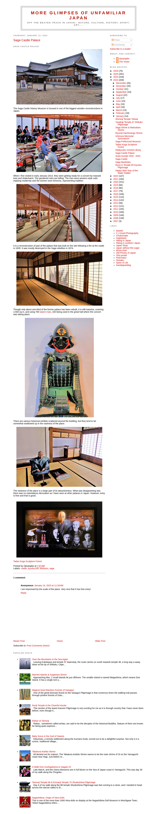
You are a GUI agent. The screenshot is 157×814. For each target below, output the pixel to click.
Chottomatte (122, 235)
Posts (116, 40)
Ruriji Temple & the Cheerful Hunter (49, 705)
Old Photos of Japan (126, 253)
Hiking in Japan (123, 240)
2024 (116, 77)
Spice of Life (122, 262)
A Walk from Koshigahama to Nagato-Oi (51, 767)
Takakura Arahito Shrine (44, 751)
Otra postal (121, 255)
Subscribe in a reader (120, 49)
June (118, 101)
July (118, 98)
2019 (116, 185)
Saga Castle (121, 159)
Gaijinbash (121, 238)
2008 (116, 218)
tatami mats (45, 312)
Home (60, 641)
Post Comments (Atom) (38, 645)
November (121, 86)
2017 (116, 191)
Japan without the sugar (127, 248)
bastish (119, 230)
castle (24, 568)
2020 (116, 182)
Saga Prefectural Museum (128, 141)
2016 (116, 194)
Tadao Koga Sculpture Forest (27, 561)
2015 (116, 197)
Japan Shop (122, 245)
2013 (116, 203)
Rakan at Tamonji (40, 721)
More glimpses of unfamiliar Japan (78, 15)
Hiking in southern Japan (128, 243)
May (118, 104)
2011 (116, 209)
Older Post (100, 641)
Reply (23, 593)
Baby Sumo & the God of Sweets (48, 736)
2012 (116, 206)
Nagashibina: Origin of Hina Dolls (48, 797)
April (118, 107)
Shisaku (120, 260)
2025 (116, 74)
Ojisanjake (124, 58)
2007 (116, 221)
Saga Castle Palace (26, 40)
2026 (116, 71)
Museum (44, 568)
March (119, 110)
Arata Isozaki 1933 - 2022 (127, 156)
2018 (116, 188)
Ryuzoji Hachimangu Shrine (128, 133)
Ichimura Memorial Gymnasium (124, 137)
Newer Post (19, 641)
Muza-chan (121, 250)
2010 (116, 212)
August (119, 95)
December (121, 83)
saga (51, 568)
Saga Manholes (123, 162)
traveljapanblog (123, 265)
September (121, 92)
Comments (118, 45)
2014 (116, 200)
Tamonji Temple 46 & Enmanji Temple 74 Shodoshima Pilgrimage (64, 782)
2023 (116, 80)
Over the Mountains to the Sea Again (50, 659)
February (120, 113)
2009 (116, 215)
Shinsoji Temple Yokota (126, 119)
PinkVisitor (121, 258)
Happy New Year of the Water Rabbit (126, 171)
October (120, 89)
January (120, 116)
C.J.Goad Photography (127, 233)
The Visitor (124, 61)
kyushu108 (33, 568)
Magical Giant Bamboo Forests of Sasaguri (53, 690)
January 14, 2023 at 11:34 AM (48, 585)
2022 (116, 176)
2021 (116, 179)
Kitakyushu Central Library (128, 150)
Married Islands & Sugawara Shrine (49, 674)
